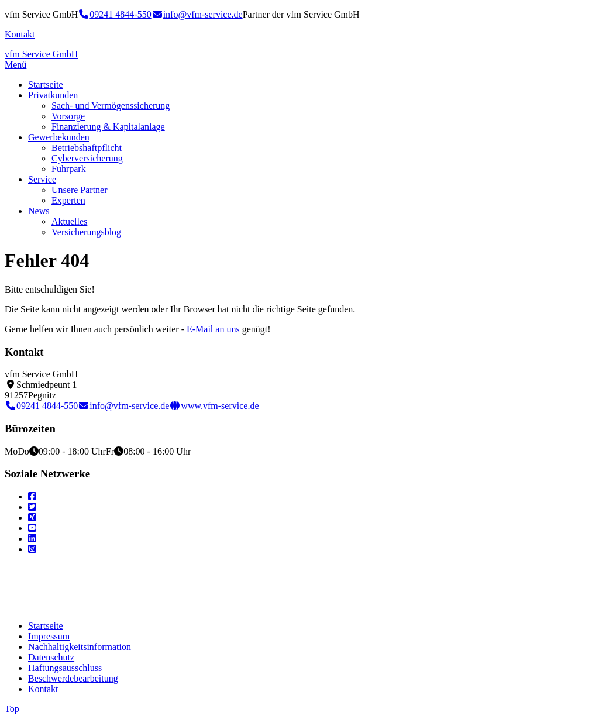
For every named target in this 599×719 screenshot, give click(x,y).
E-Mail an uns (213, 329)
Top (12, 709)
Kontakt (20, 34)
